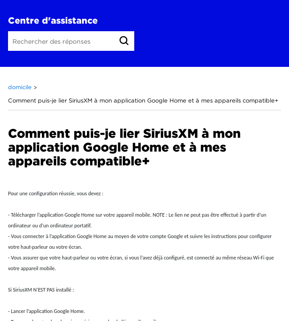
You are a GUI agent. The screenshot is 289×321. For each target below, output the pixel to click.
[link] (124, 40)
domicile (20, 87)
